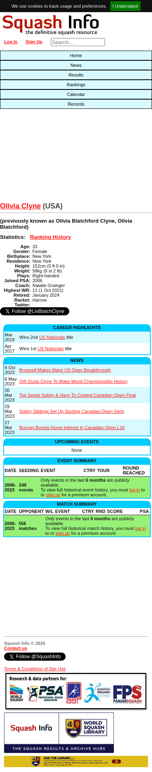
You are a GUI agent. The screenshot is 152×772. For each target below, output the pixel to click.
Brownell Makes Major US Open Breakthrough (65, 370)
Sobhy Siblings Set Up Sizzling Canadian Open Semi (71, 411)
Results (76, 74)
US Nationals (52, 337)
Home (76, 55)
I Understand (125, 6)
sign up (53, 494)
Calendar (76, 94)
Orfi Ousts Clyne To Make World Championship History (73, 381)
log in (134, 489)
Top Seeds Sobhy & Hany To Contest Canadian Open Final (77, 395)
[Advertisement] (48, 157)
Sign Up (34, 41)
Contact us (15, 648)
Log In (10, 41)
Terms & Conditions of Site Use (35, 668)
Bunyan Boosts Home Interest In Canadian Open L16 (72, 427)
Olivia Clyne (20, 206)
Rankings (76, 84)
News (76, 65)
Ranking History (50, 237)
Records (76, 104)
